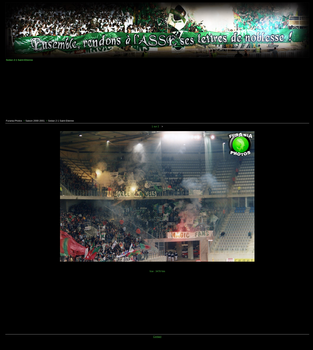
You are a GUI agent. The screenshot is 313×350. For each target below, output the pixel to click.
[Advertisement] (157, 90)
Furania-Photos (14, 121)
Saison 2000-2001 (35, 121)
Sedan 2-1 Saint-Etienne (61, 121)
